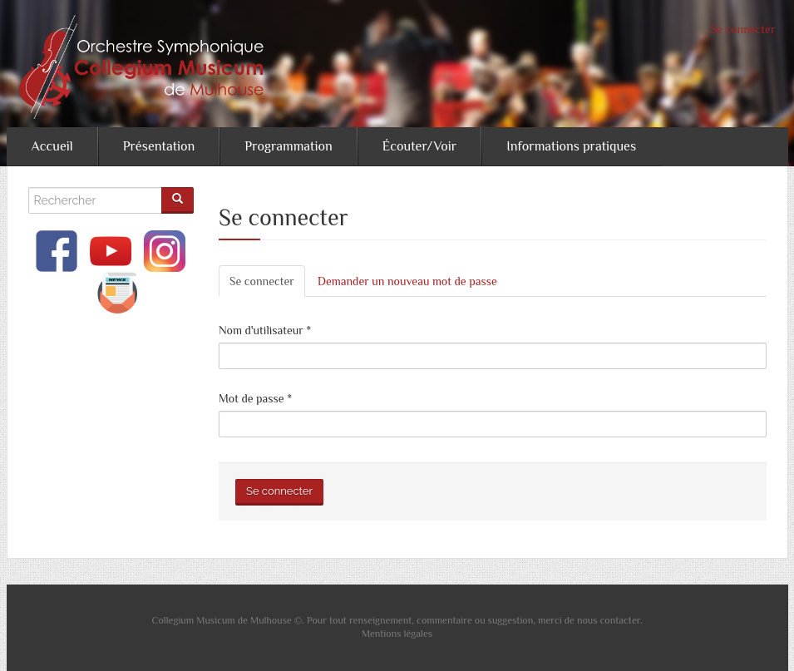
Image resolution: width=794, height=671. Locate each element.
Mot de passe (255, 398)
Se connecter (743, 29)
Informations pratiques (571, 146)
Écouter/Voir (419, 146)
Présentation (159, 146)
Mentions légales (397, 633)
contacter (620, 620)
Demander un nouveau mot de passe (407, 281)
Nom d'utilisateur (265, 330)
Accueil (52, 146)
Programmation (288, 146)
